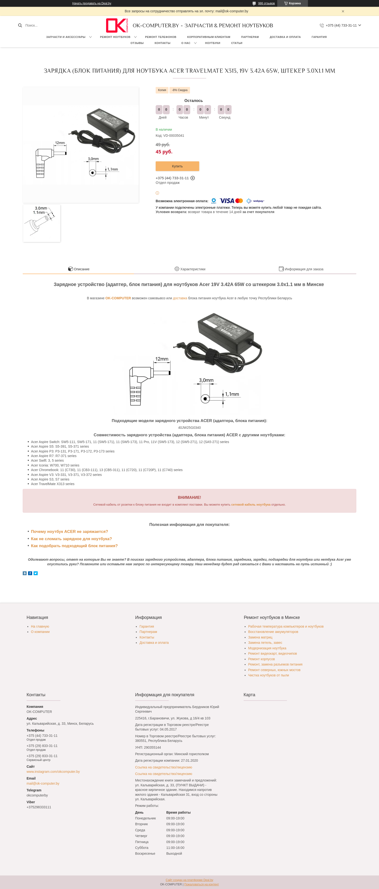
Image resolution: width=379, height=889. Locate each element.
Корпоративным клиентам (208, 37)
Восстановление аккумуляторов (273, 632)
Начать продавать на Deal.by (91, 3)
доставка (180, 298)
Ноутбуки (212, 43)
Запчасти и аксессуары (65, 37)
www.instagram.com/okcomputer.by (53, 772)
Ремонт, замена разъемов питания (275, 664)
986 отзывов (266, 3)
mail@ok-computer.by (43, 783)
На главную (40, 626)
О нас (185, 43)
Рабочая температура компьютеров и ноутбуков (286, 626)
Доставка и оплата (285, 37)
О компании (40, 632)
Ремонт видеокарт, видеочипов (272, 653)
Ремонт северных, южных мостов (274, 670)
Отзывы (137, 43)
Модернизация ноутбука (267, 648)
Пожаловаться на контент (201, 884)
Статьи (236, 43)
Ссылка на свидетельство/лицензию (163, 767)
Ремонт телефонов (160, 37)
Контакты (163, 43)
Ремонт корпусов (261, 659)
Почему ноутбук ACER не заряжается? (69, 531)
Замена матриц (260, 637)
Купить (177, 166)
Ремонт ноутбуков (115, 37)
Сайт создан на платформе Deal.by (189, 880)
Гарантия (319, 37)
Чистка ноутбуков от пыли (268, 675)
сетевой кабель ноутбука (250, 504)
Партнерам (250, 37)
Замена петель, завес (265, 643)
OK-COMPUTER (118, 298)
